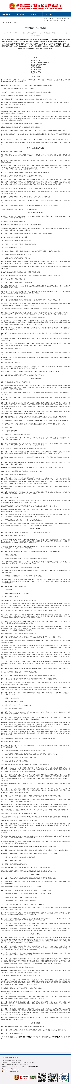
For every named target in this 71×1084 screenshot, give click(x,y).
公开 (49, 14)
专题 (36, 18)
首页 (53, 18)
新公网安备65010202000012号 (12, 1071)
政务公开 (58, 18)
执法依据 (9, 22)
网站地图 (9, 1057)
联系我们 (15, 1057)
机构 (20, 14)
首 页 (6, 14)
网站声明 (4, 1057)
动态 (35, 14)
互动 (22, 18)
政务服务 (7, 18)
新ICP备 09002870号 (32, 1066)
